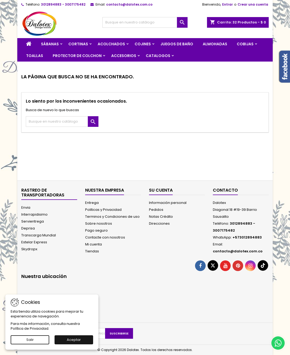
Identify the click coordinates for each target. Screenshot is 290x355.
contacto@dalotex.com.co (129, 4)
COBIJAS (245, 44)
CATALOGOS (158, 55)
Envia (25, 207)
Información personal (168, 202)
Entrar (227, 4)
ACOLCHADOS (111, 44)
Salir (30, 339)
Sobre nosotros (98, 223)
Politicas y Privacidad (103, 209)
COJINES (143, 44)
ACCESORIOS (123, 55)
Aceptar (74, 339)
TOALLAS (34, 55)
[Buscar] (145, 22)
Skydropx (29, 249)
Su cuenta (161, 190)
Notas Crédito (161, 216)
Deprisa (28, 228)
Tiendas (92, 251)
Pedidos (156, 209)
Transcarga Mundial (38, 235)
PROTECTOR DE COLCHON (77, 55)
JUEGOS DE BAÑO (176, 44)
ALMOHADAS (215, 44)
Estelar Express (34, 242)
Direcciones (159, 223)
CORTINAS (78, 44)
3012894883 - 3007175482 (63, 4)
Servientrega (32, 221)
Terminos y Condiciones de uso (112, 216)
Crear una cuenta (253, 4)
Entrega (92, 202)
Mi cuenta (93, 244)
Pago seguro (96, 230)
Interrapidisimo (34, 214)
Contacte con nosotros (105, 237)
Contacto (225, 190)
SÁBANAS (50, 44)
